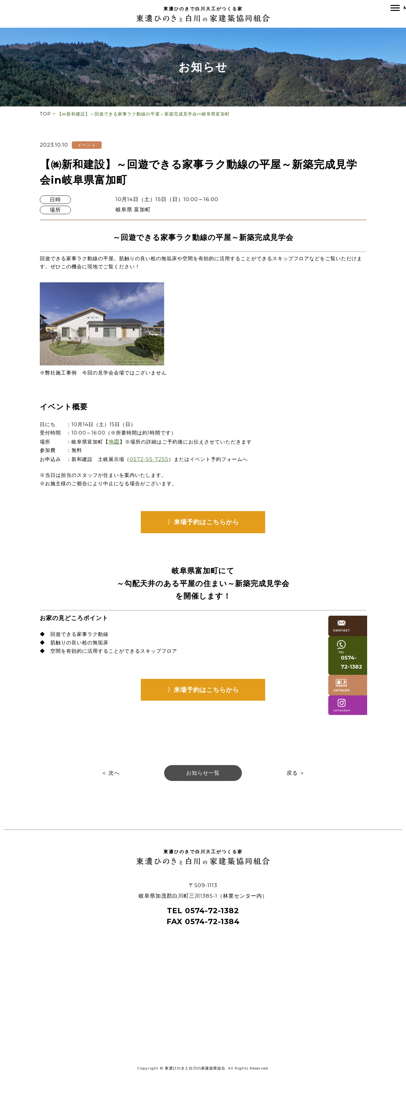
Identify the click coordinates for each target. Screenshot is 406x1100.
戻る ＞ (296, 788)
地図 (118, 448)
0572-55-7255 (154, 466)
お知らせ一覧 (203, 788)
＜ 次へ (110, 788)
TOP (45, 115)
